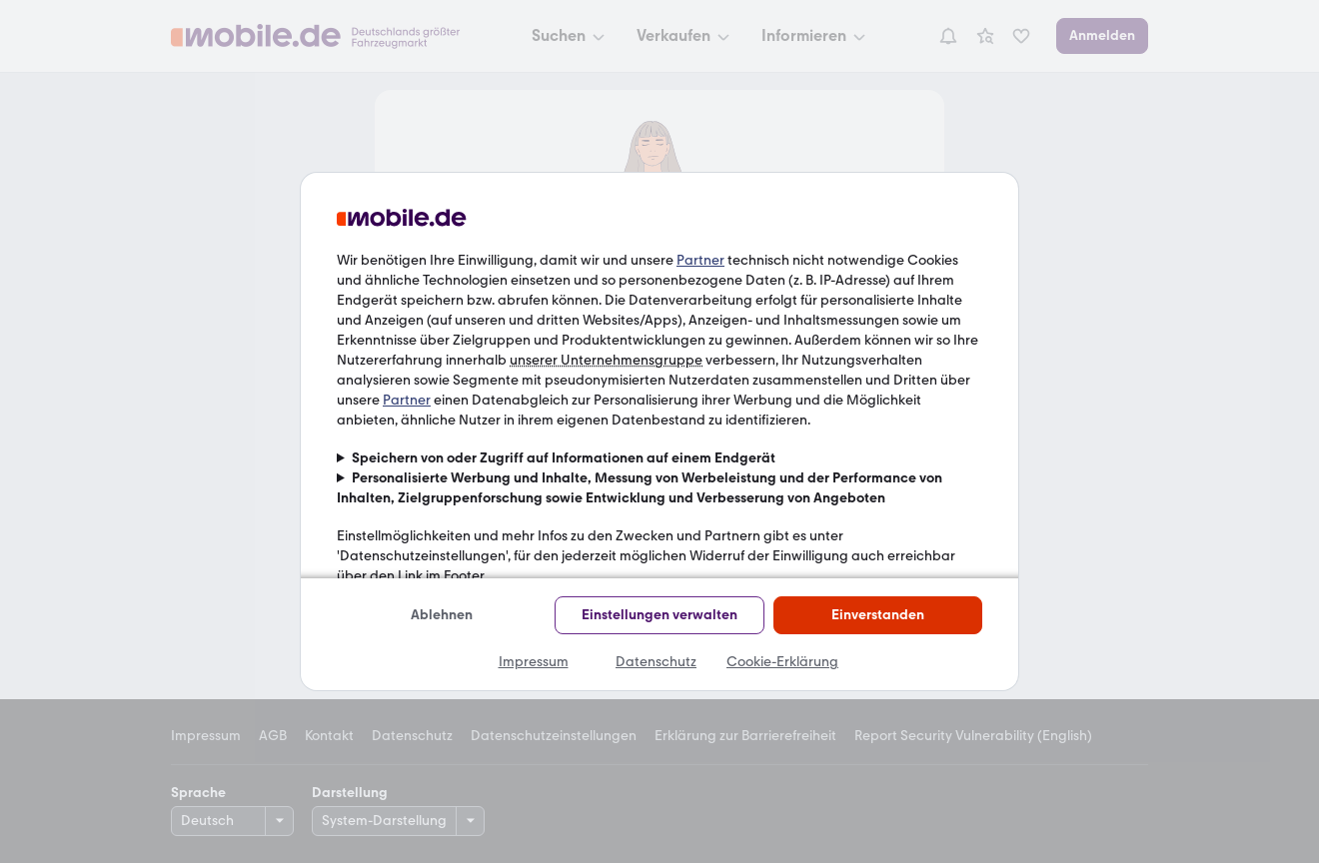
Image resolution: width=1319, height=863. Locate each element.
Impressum (534, 661)
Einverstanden (877, 614)
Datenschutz (656, 661)
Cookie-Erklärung (782, 661)
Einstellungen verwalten (659, 614)
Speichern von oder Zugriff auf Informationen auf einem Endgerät (563, 457)
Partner (700, 260)
